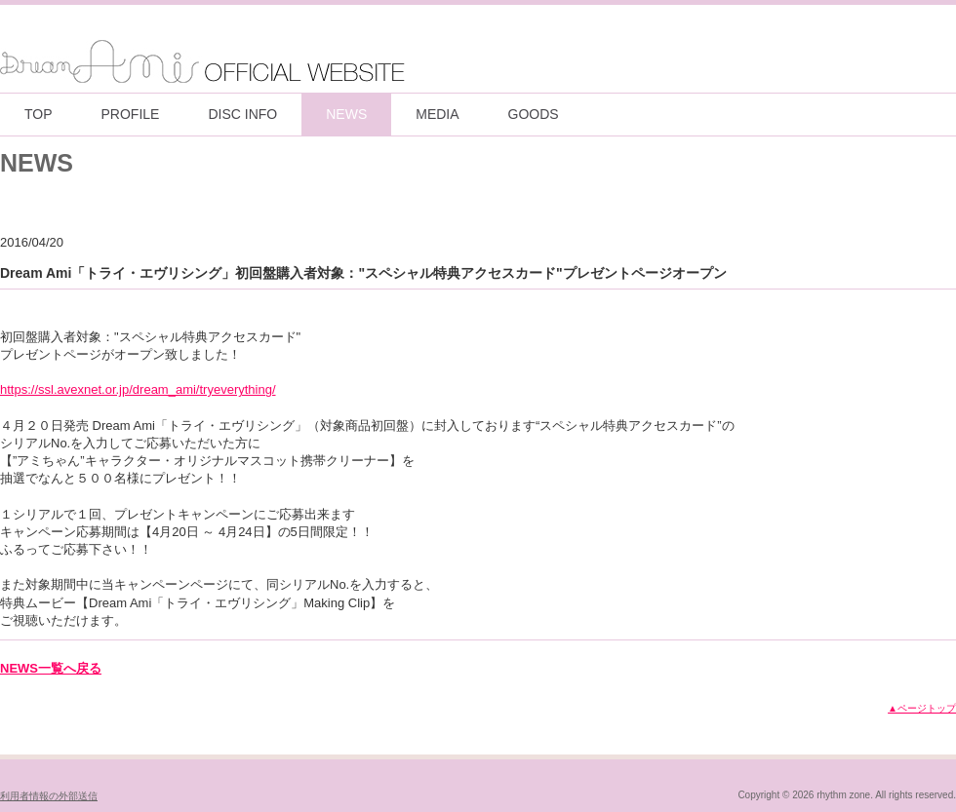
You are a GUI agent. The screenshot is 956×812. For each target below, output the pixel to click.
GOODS (533, 114)
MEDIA (437, 114)
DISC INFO (242, 114)
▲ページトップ (922, 708)
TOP (38, 114)
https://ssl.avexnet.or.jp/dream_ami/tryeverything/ (138, 389)
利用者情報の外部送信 (49, 796)
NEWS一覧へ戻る (50, 668)
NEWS (346, 114)
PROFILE (130, 114)
